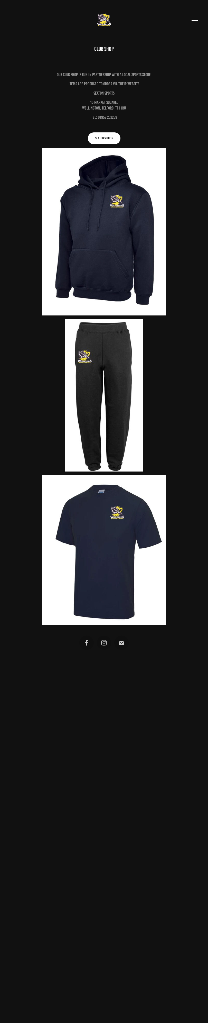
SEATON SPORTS (104, 138)
